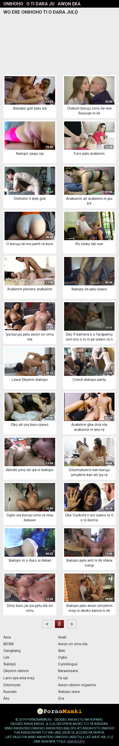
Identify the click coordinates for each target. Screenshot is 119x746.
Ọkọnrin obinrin (16, 670)
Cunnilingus (68, 664)
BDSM (8, 644)
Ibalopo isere (69, 691)
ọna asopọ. (76, 741)
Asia (7, 637)
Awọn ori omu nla (72, 644)
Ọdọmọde (11, 685)
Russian (10, 691)
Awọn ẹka (69, 4)
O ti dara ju (40, 4)
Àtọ (6, 698)
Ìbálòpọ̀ (9, 664)
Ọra (61, 698)
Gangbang (12, 650)
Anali (62, 637)
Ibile (61, 650)
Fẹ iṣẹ (63, 678)
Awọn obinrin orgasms (77, 685)
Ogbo (62, 657)
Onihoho (13, 4)
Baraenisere (68, 670)
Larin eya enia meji (19, 678)
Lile (6, 657)
